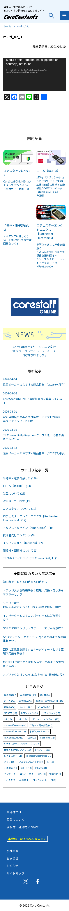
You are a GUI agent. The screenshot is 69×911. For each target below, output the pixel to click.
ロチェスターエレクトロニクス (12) (22, 743)
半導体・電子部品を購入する (27, 839)
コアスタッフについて (16, 172)
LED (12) (32, 737)
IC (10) (50, 761)
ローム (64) (9, 701)
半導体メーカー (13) (39, 731)
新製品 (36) (9, 707)
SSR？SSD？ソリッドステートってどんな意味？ (33, 628)
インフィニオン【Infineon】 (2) (23, 543)
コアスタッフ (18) (51, 713)
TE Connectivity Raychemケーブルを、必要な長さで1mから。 (34, 434)
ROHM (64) (45, 694)
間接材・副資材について (23, 827)
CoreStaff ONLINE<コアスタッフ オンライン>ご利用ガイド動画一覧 (17, 185)
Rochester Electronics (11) (39, 755)
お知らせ (12, 865)
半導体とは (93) (28, 694)
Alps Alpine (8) (40, 779)
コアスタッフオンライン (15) (44, 719)
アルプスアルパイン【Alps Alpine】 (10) (28, 528)
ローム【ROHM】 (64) (17, 486)
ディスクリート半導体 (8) (16, 779)
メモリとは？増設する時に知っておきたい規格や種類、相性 (32, 605)
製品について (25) (14, 493)
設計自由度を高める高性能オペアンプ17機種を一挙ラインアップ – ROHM (34, 416)
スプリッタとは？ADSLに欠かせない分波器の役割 (34, 674)
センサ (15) (21, 719)
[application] (34, 74)
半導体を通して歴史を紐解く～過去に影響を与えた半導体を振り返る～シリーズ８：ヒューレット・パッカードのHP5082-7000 (50, 255)
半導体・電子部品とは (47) (49, 701)
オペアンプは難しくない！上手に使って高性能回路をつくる (17, 239)
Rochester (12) (47, 737)
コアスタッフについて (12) (19, 508)
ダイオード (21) (27, 707)
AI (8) (53, 779)
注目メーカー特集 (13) (17, 501)
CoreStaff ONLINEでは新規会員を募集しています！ (34, 398)
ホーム (7, 26)
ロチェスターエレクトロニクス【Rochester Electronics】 (49, 231)
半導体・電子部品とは (16, 227)
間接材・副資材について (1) (20, 550)
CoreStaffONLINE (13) (15, 731)
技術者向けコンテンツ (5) (19, 535)
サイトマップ (15, 873)
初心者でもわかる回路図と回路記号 (25, 582)
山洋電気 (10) (10, 767)
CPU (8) (42, 773)
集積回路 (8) (55, 773)
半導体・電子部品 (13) (41, 725)
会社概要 (12, 851)
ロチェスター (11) (13, 755)
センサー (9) (10, 773)
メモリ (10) (9, 761)
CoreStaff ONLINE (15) (15, 725)
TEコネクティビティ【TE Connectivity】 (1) (31, 558)
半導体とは (14, 812)
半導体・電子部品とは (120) (20, 478)
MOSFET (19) (10, 713)
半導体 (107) (10, 694)
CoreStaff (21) (45, 707)
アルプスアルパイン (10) (31, 761)
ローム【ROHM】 (48, 170)
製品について (15, 819)
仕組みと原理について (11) (17, 749)
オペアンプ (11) (42, 749)
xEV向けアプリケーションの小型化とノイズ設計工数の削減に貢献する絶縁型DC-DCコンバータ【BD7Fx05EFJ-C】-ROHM (50, 186)
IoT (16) (8, 719)
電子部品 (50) (25, 701)
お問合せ (12, 858)
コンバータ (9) (27, 773)
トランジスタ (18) (29, 713)
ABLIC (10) (26, 767)
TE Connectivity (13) (14, 737)
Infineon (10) (41, 767)
